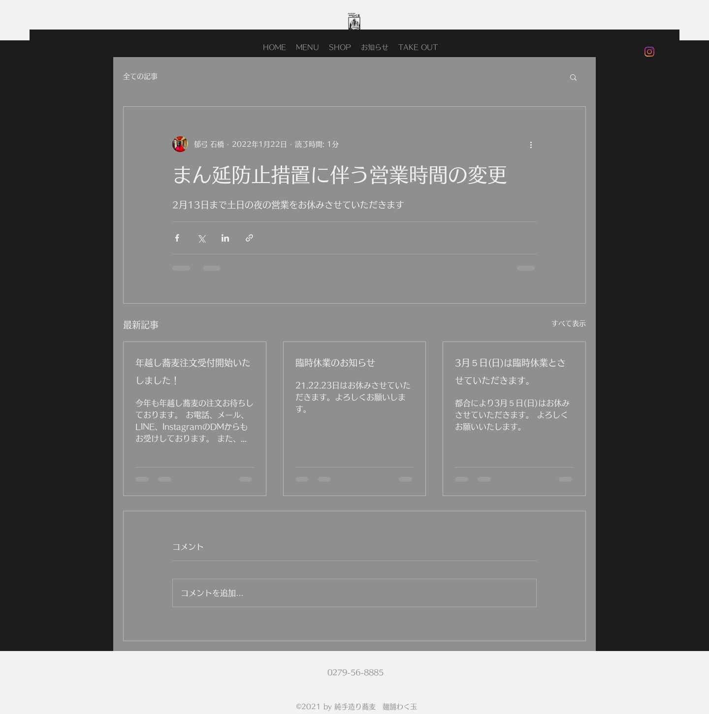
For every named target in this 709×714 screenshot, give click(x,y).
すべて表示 (568, 323)
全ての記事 (140, 76)
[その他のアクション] (531, 144)
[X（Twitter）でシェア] (201, 238)
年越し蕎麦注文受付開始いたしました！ (193, 371)
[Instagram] (649, 52)
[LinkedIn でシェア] (225, 238)
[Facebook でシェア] (177, 238)
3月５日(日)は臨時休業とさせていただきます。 (510, 371)
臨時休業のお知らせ (335, 362)
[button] (573, 77)
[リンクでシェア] (249, 238)
